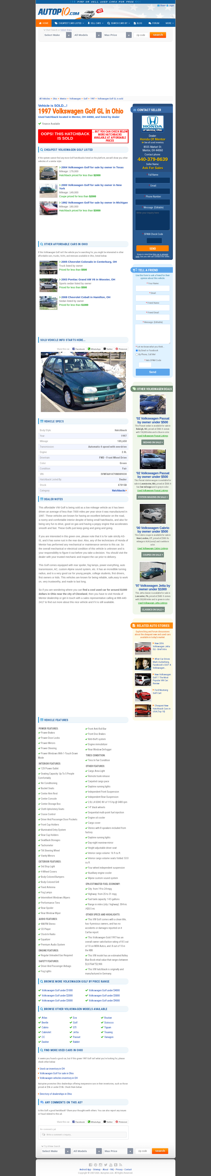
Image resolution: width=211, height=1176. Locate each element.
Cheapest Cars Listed (68, 23)
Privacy (119, 1169)
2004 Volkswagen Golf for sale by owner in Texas (92, 167)
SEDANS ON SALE (152, 442)
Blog (138, 23)
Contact (128, 1169)
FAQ (112, 1169)
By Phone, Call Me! (146, 354)
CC (43, 1036)
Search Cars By (117, 23)
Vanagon (108, 1036)
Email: (153, 185)
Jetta (76, 1031)
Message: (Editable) (153, 207)
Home (43, 23)
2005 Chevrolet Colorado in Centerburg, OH (89, 261)
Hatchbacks (118, 490)
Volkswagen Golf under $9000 (104, 1000)
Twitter (108, 349)
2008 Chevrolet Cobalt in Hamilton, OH (85, 297)
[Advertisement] (105, 69)
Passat (76, 1036)
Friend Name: (152, 302)
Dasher (45, 1041)
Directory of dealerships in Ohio (56, 1093)
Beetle (45, 1022)
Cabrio (45, 1027)
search (158, 34)
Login (171, 5)
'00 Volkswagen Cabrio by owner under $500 (152, 529)
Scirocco (109, 1022)
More (168, 23)
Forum (154, 23)
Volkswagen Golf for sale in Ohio (57, 1072)
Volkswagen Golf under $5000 (104, 995)
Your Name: (153, 283)
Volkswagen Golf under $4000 (104, 990)
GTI (74, 1027)
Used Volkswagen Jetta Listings (153, 602)
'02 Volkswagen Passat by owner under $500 (152, 420)
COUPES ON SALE (152, 554)
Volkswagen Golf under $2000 (57, 995)
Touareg (108, 1031)
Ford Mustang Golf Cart (160, 691)
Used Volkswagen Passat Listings (153, 435)
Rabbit (76, 1041)
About (105, 1169)
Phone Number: (152, 196)
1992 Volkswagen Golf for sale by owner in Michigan (94, 202)
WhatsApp (96, 349)
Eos (75, 1017)
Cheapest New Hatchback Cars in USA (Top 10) (161, 708)
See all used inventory (154, 142)
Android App (85, 1169)
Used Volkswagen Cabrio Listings (153, 548)
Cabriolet (46, 1031)
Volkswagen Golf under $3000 (57, 1000)
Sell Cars (94, 23)
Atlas (44, 1017)
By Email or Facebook (147, 350)
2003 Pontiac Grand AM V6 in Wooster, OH (88, 279)
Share (162, 5)
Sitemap (97, 1169)
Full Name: (153, 174)
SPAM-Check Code (152, 234)
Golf (75, 1022)
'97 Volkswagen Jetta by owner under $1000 (152, 587)
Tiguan (107, 1027)
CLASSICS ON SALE (152, 609)
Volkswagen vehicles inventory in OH (59, 1077)
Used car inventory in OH (52, 1068)
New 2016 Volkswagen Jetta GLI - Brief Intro (161, 646)
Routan (108, 1017)
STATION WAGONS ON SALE (152, 497)
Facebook (80, 349)
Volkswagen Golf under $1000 (57, 990)
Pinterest (123, 349)
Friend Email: (152, 312)
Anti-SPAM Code (152, 360)
